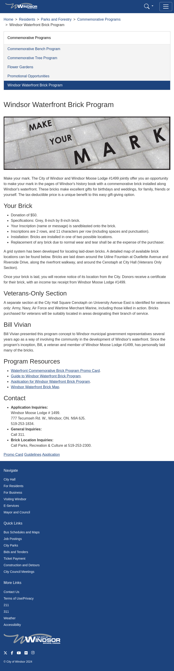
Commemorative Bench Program (33, 49)
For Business (13, 492)
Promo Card (13, 454)
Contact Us (11, 592)
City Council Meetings (19, 571)
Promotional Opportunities (28, 76)
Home (8, 19)
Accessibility (12, 625)
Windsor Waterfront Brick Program (35, 85)
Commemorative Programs (99, 19)
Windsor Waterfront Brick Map (35, 387)
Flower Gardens (20, 67)
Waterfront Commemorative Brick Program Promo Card (55, 371)
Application (51, 454)
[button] (148, 6)
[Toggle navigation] (166, 6)
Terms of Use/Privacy (19, 598)
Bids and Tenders (16, 552)
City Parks (11, 545)
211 (6, 605)
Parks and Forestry (56, 19)
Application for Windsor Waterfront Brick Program (50, 381)
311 (6, 611)
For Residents (13, 486)
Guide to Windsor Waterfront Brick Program (46, 376)
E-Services (11, 506)
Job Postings (13, 539)
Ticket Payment (14, 558)
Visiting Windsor (15, 499)
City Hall (9, 479)
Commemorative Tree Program (32, 58)
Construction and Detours (22, 565)
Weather (10, 618)
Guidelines (32, 454)
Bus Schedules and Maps (22, 532)
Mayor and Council (17, 512)
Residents (27, 19)
